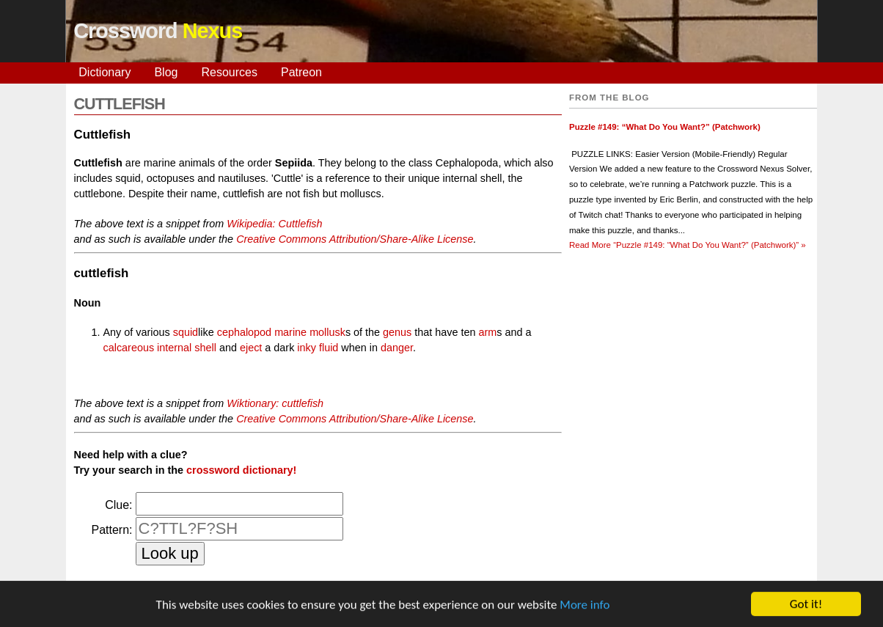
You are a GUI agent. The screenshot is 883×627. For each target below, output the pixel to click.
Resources (229, 72)
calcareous (129, 347)
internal (174, 347)
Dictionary (104, 72)
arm (488, 332)
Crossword (157, 31)
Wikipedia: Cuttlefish (274, 224)
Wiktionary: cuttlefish (275, 403)
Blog (165, 72)
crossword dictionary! (241, 470)
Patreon (301, 72)
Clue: (118, 505)
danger (397, 347)
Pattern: (111, 530)
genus (397, 332)
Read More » (687, 245)
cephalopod (244, 332)
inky (306, 347)
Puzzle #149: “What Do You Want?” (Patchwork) (665, 126)
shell (205, 347)
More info (584, 606)
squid (185, 332)
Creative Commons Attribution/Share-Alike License (354, 239)
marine (290, 332)
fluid (328, 347)
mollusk (327, 332)
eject (251, 347)
